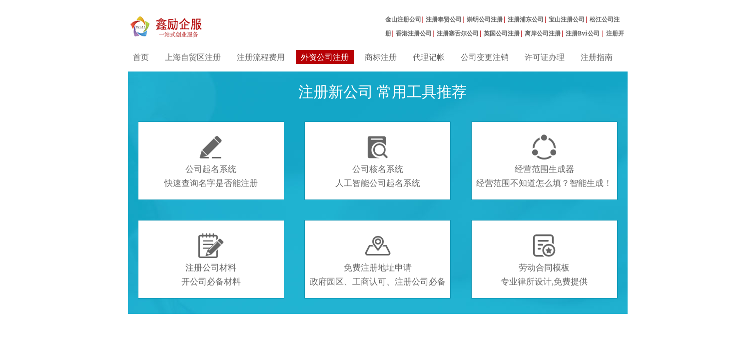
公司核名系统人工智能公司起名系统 (377, 161)
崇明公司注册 (485, 19)
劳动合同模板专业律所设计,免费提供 (544, 260)
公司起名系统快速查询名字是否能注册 (211, 161)
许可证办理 (545, 57)
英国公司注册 (502, 33)
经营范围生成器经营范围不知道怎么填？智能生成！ (544, 161)
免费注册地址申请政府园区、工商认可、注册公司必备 (378, 260)
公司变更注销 (485, 57)
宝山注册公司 (567, 19)
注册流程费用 (261, 57)
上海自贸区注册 (193, 57)
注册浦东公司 (526, 19)
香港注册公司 (414, 33)
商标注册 (381, 57)
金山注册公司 (403, 19)
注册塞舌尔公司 (458, 33)
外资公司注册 (325, 57)
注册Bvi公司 (583, 33)
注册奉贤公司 (444, 19)
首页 (141, 57)
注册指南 (597, 57)
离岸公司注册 (543, 33)
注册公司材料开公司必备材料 (211, 260)
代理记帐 (429, 57)
